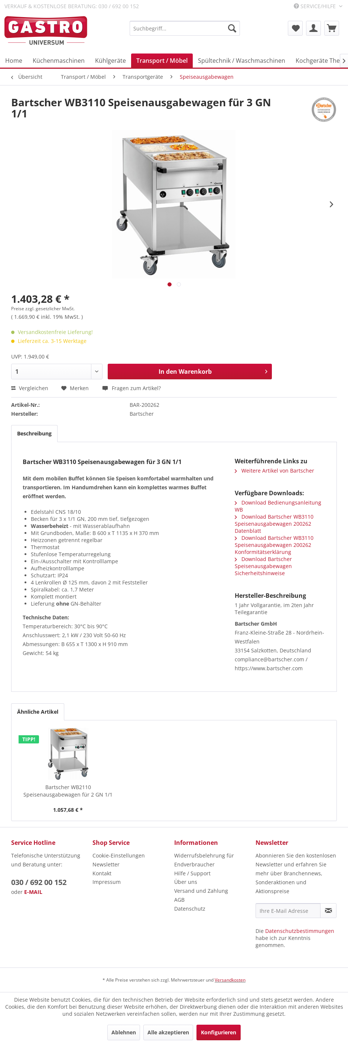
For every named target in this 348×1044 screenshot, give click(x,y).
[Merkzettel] (295, 28)
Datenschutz (189, 908)
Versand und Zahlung (201, 890)
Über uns (185, 881)
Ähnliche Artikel (37, 711)
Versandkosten (230, 980)
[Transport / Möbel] (162, 61)
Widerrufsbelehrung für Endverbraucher (204, 860)
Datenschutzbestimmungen (299, 930)
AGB (179, 899)
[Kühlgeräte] (110, 61)
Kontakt (101, 873)
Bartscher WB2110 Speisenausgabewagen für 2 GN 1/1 (68, 791)
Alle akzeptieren (168, 1032)
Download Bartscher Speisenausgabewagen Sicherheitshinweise (263, 566)
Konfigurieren (218, 1032)
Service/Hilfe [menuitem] (315, 6)
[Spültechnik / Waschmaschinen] (241, 61)
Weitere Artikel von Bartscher (274, 470)
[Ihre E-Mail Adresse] (288, 910)
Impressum (106, 881)
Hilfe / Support (192, 873)
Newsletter (106, 864)
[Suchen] (232, 28)
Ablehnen (123, 1032)
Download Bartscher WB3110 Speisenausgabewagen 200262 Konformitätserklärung (274, 544)
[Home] (13, 61)
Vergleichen (29, 388)
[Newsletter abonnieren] (328, 910)
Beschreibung (34, 433)
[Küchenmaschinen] (58, 61)
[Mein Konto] (313, 28)
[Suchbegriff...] (185, 28)
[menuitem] (185, 28)
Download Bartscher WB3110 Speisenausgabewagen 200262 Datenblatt (274, 523)
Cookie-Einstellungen (118, 855)
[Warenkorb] (331, 28)
